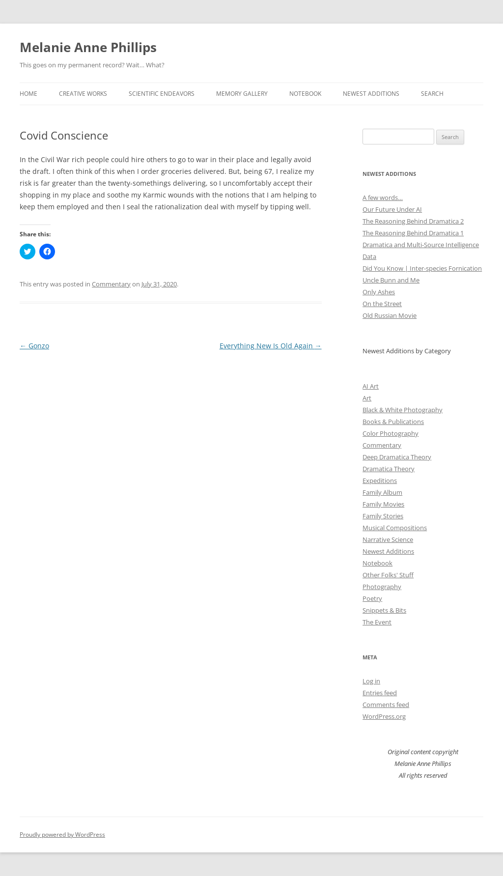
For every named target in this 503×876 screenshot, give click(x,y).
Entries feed (380, 692)
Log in (371, 681)
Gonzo (34, 345)
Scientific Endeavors (162, 93)
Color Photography (391, 433)
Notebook (305, 93)
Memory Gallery (242, 93)
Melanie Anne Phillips (88, 47)
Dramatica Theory (389, 468)
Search (432, 93)
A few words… (383, 197)
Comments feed (386, 704)
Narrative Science (388, 539)
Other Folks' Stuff (388, 574)
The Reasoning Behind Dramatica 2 (413, 221)
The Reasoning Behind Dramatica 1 (413, 232)
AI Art (371, 386)
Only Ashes (379, 291)
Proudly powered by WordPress (62, 834)
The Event (377, 622)
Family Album (382, 492)
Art (367, 398)
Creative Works (83, 93)
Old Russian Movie (390, 315)
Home (28, 93)
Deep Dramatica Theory (397, 456)
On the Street (382, 303)
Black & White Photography (403, 409)
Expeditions (380, 480)
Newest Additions (371, 93)
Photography (382, 586)
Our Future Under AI (392, 209)
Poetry (372, 598)
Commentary (111, 284)
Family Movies (383, 504)
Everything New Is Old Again (271, 345)
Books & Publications (393, 421)
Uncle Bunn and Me (391, 280)
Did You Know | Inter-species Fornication (422, 268)
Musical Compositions (395, 527)
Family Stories (383, 515)
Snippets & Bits (384, 610)
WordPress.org (384, 716)
